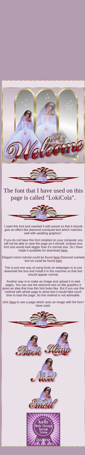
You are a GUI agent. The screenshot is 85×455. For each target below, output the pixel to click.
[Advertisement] (36, 37)
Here (64, 250)
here (56, 257)
